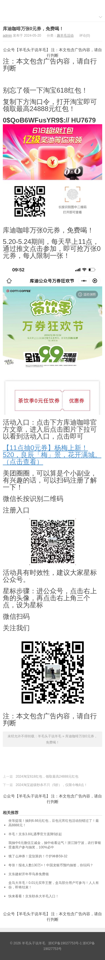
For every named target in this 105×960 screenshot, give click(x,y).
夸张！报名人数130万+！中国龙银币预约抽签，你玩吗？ (50, 865)
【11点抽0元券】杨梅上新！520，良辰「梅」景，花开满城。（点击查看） (52, 454)
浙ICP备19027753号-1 (65, 943)
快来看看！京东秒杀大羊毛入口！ (33, 896)
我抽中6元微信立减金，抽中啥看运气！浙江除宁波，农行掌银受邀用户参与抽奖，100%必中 (54, 845)
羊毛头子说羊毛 (52, 6)
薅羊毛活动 (65, 35)
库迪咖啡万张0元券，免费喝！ (33, 28)
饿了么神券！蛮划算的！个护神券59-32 (37, 856)
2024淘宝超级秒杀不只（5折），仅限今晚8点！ (51, 785)
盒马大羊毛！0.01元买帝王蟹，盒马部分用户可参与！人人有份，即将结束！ (53, 885)
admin (7, 35)
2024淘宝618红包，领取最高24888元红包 (47, 776)
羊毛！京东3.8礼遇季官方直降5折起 (35, 834)
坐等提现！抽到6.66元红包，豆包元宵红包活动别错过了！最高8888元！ (53, 823)
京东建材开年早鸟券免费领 (28, 874)
